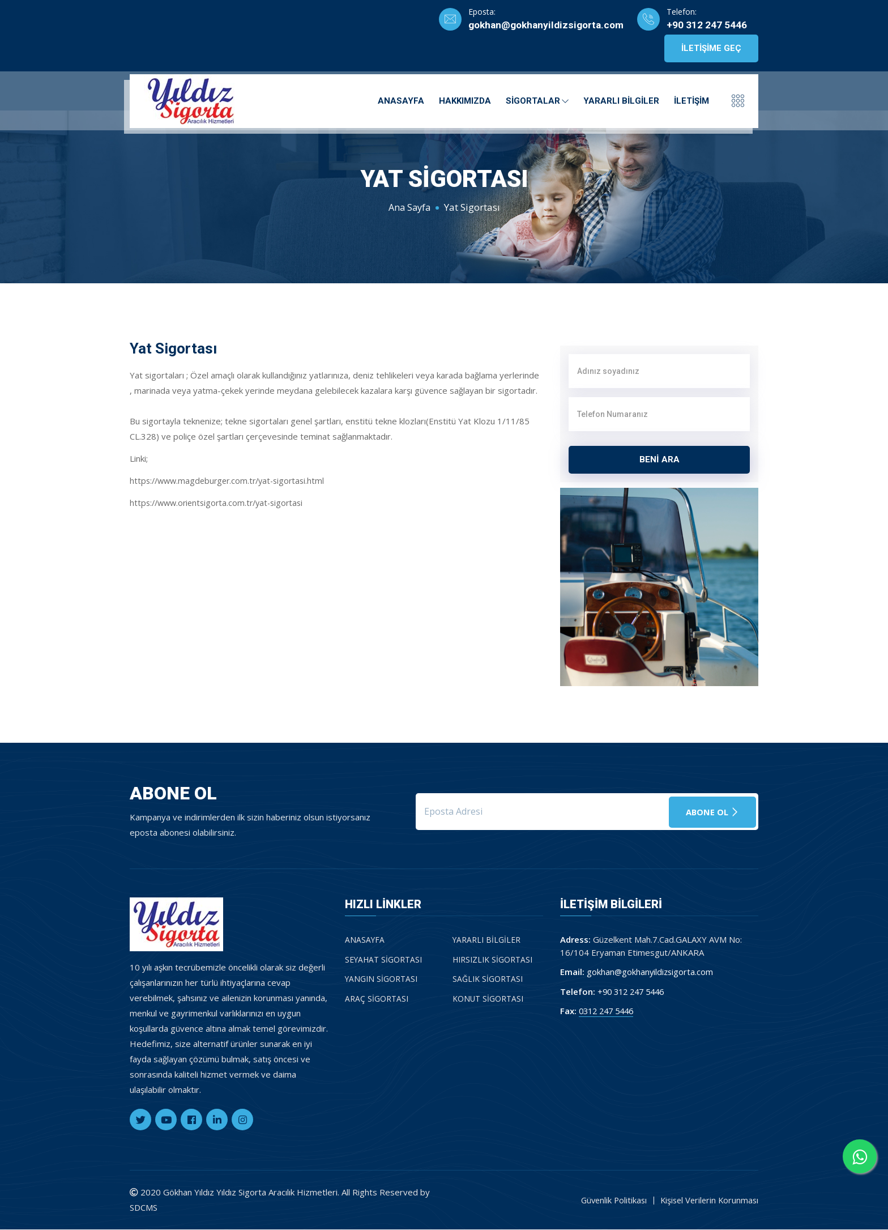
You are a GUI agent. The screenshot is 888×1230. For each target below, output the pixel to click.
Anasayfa (401, 98)
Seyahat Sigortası (383, 960)
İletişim (691, 98)
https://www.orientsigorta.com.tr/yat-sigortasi (221, 502)
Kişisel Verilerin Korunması (707, 1200)
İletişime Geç (711, 49)
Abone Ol (711, 812)
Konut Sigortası (488, 999)
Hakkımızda (465, 98)
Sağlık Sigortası (487, 979)
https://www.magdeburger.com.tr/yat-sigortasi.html (232, 480)
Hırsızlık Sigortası (492, 960)
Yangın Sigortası (381, 979)
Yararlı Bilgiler (621, 98)
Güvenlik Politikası (608, 1200)
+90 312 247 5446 (707, 25)
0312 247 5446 (609, 1011)
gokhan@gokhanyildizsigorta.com (542, 25)
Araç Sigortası (376, 999)
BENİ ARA (659, 459)
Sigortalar (537, 98)
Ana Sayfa (409, 207)
